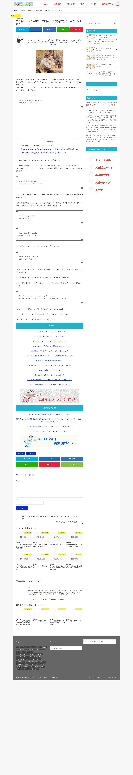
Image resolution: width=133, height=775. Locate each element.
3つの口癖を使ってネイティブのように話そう (49, 336)
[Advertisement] (49, 125)
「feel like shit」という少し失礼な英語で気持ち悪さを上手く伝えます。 (44, 153)
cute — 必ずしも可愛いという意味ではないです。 (49, 346)
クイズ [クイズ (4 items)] (37, 649)
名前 (17, 499)
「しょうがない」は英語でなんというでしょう (49, 331)
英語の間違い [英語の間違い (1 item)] (19, 664)
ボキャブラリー (32, 453)
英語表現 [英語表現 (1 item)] (27, 664)
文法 (82, 4)
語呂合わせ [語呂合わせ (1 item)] (25, 666)
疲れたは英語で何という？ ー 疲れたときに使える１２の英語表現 (100, 58)
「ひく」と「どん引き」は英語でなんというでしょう (49, 341)
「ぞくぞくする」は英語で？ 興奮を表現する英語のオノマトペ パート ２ (100, 74)
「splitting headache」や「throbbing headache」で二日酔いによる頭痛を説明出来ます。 (49, 149)
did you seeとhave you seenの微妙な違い (49, 360)
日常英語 (57, 4)
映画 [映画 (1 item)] (24, 661)
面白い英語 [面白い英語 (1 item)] (26, 669)
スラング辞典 (21, 453)
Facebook (44, 599)
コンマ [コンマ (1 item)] (42, 649)
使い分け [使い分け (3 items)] (26, 656)
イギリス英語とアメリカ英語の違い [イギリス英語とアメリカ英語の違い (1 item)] (25, 649)
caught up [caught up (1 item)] (22, 647)
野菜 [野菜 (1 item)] (38, 666)
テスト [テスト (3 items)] (24, 652)
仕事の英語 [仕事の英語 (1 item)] (19, 656)
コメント (18, 480)
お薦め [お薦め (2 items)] (44, 647)
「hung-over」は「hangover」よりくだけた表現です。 (38, 145)
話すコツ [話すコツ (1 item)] (18, 666)
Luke (29, 587)
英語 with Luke (102, 677)
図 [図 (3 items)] (39, 656)
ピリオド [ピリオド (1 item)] (30, 652)
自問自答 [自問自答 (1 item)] (37, 661)
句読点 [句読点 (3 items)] (35, 656)
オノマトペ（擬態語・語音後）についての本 (45, 42)
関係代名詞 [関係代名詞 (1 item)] (19, 669)
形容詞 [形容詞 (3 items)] (27, 659)
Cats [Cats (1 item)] (17, 647)
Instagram (53, 599)
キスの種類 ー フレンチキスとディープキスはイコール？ (49, 351)
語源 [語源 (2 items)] (31, 666)
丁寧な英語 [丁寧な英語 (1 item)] (39, 654)
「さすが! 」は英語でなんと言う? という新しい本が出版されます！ (49, 384)
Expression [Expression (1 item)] (29, 647)
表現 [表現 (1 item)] (32, 664)
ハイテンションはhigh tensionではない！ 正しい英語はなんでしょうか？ (49, 356)
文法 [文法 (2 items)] (41, 659)
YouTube (62, 599)
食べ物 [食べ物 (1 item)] (36, 669)
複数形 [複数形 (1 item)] (36, 664)
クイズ (93, 4)
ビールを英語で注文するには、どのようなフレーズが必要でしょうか (49, 380)
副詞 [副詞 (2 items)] (31, 656)
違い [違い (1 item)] (35, 666)
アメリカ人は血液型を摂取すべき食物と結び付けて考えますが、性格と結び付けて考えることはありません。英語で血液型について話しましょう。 (100, 39)
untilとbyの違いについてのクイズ (49, 370)
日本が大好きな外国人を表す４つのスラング (49, 375)
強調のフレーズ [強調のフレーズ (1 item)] (20, 659)
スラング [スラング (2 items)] (18, 652)
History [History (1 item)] (35, 647)
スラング (71, 4)
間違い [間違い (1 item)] (43, 666)
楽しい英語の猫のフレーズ (99, 66)
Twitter (37, 599)
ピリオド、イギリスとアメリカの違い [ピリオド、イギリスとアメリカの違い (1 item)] (25, 654)
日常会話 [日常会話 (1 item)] (18, 661)
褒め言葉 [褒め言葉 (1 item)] (42, 664)
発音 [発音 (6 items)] (32, 661)
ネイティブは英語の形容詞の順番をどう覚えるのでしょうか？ (49, 414)
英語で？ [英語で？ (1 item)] (43, 661)
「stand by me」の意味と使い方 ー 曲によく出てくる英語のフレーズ (49, 426)
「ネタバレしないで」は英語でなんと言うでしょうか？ (49, 431)
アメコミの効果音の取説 (98, 49)
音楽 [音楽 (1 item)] (32, 669)
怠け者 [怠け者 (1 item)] (32, 659)
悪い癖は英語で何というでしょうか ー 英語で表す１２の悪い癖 (49, 365)
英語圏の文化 (107, 4)
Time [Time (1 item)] (40, 647)
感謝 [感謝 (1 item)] (37, 659)
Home (45, 4)
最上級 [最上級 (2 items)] (28, 661)
